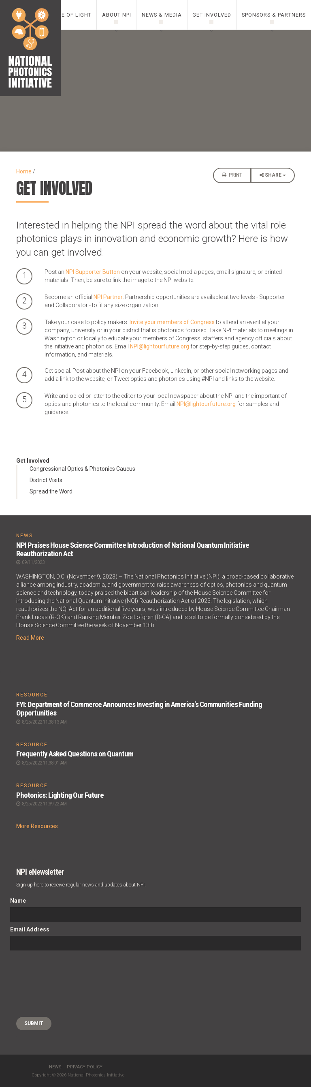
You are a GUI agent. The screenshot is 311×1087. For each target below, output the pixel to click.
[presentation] (43, 984)
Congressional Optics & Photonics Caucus (82, 469)
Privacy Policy (84, 1067)
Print (232, 175)
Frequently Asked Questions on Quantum (74, 753)
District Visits (46, 480)
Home (24, 171)
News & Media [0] (162, 15)
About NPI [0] (116, 15)
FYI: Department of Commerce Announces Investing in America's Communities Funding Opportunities (139, 709)
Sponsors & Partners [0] (274, 15)
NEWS (24, 535)
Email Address (29, 929)
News (55, 1067)
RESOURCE (32, 695)
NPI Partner (108, 297)
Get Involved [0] (211, 15)
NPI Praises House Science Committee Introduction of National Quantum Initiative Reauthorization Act (132, 549)
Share (273, 177)
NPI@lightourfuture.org (159, 346)
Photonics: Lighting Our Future (60, 795)
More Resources (37, 826)
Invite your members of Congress (172, 322)
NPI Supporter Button (93, 272)
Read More (30, 637)
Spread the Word (51, 491)
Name (18, 900)
